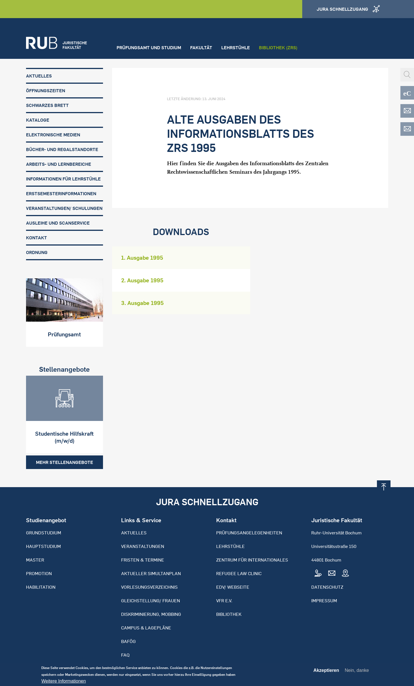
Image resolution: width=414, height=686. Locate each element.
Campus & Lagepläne (146, 628)
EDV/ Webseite (232, 587)
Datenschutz (327, 587)
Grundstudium (43, 533)
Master (35, 560)
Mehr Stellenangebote (64, 462)
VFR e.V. (224, 600)
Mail (331, 573)
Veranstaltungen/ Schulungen (64, 208)
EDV (407, 111)
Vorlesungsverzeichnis (149, 587)
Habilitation (40, 587)
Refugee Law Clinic (238, 573)
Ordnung (37, 252)
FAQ (125, 655)
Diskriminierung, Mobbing (151, 614)
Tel (318, 573)
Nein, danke (357, 672)
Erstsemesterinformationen (61, 193)
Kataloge (37, 120)
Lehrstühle (235, 47)
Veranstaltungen (142, 546)
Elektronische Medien (53, 134)
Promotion (39, 573)
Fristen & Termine (142, 560)
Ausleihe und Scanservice (58, 223)
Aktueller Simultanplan (151, 573)
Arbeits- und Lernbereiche (58, 164)
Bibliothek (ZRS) (278, 47)
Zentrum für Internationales (252, 560)
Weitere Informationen (63, 683)
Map (345, 573)
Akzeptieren (326, 672)
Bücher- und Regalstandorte (62, 149)
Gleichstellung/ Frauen (150, 600)
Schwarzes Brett (47, 105)
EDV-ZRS (407, 129)
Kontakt (36, 237)
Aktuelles (39, 76)
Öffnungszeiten (45, 90)
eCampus (407, 93)
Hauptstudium (43, 546)
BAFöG (128, 641)
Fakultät (201, 47)
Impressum (324, 600)
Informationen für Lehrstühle (63, 179)
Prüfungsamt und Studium (149, 47)
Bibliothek (228, 614)
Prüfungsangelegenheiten (249, 533)
